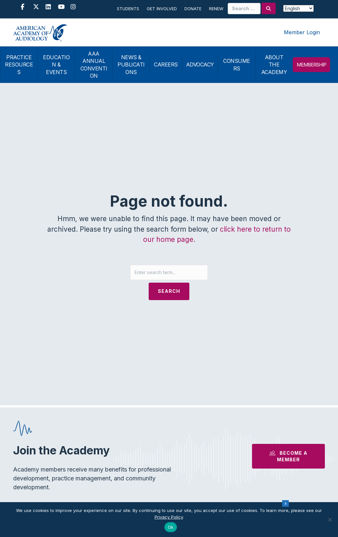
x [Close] (286, 503)
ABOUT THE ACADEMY (274, 64)
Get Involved (162, 8)
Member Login (302, 32)
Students (128, 8)
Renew (216, 8)
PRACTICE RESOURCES (19, 64)
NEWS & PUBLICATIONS (131, 64)
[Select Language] (298, 8)
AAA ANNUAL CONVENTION (93, 64)
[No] (330, 519)
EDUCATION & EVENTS (56, 64)
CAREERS (166, 64)
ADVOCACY (200, 64)
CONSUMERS (236, 64)
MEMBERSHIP (311, 65)
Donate (192, 8)
